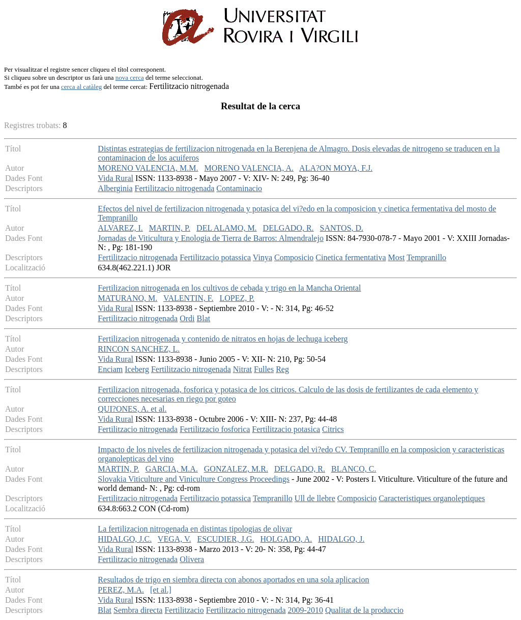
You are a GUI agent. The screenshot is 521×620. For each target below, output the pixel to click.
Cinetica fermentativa (350, 257)
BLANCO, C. (353, 468)
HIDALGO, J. (341, 539)
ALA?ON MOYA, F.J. (335, 168)
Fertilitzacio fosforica (215, 429)
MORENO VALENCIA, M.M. (148, 168)
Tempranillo (426, 257)
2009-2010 (305, 610)
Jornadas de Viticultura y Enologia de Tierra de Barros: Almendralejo (211, 238)
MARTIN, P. (169, 228)
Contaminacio (239, 188)
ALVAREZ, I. (120, 228)
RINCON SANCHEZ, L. (139, 349)
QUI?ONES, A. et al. (132, 409)
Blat (204, 318)
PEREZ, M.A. (121, 589)
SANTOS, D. (342, 228)
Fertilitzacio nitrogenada (175, 188)
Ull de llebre (315, 498)
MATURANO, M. (127, 298)
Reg (282, 369)
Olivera (192, 559)
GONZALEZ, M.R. (236, 468)
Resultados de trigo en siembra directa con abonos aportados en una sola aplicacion (233, 579)
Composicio (293, 257)
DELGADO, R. (288, 228)
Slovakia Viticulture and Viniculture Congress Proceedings (194, 479)
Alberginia (115, 188)
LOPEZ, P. (236, 298)
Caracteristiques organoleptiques (432, 498)
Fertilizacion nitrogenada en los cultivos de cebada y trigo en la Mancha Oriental (229, 288)
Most (396, 257)
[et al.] (160, 589)
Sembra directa (137, 610)
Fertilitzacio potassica (215, 257)
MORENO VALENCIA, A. (249, 168)
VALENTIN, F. (188, 298)
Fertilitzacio (184, 610)
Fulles (264, 369)
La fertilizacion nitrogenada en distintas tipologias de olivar (195, 528)
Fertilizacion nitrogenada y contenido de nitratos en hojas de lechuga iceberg (223, 338)
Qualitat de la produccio (364, 610)
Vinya (262, 257)
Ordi (187, 318)
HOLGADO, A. (286, 539)
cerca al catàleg (81, 86)
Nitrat (242, 369)
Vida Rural (115, 178)
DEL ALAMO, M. (226, 228)
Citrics (333, 429)
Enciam (110, 369)
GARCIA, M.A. (172, 468)
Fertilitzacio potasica (286, 429)
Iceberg (137, 369)
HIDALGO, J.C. (125, 539)
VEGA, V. (174, 539)
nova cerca (129, 77)
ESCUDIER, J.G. (225, 539)
